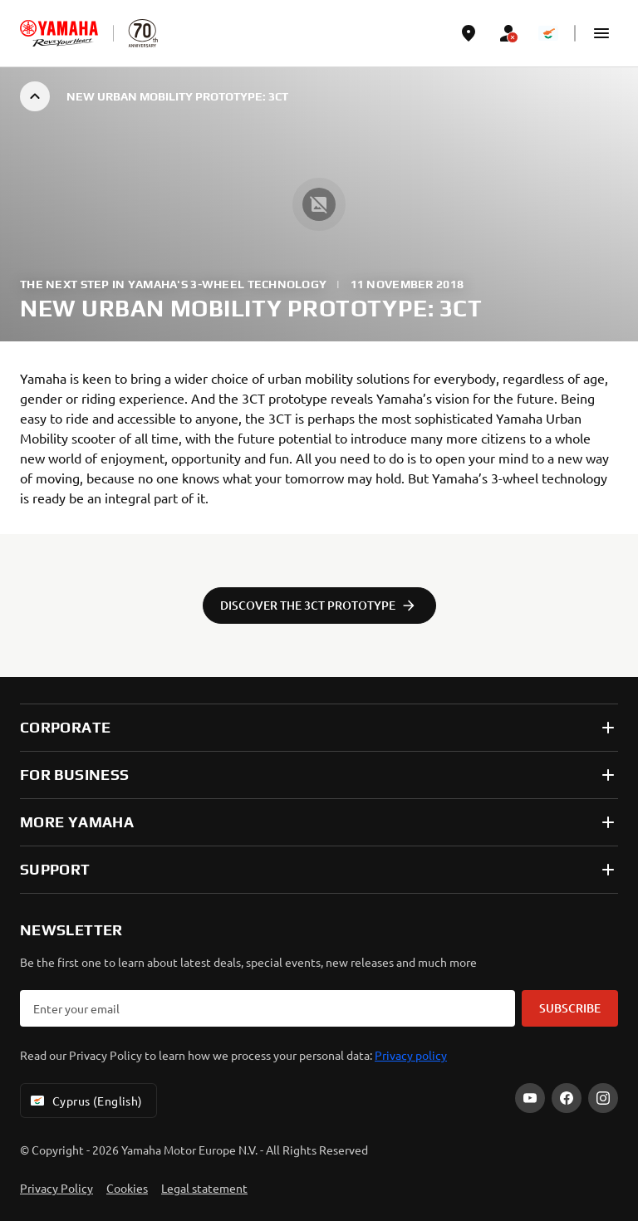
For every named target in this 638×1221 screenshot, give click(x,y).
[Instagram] (603, 1098)
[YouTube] (530, 1098)
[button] (601, 33)
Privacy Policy (56, 1187)
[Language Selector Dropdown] (548, 33)
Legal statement (204, 1187)
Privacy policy (411, 1054)
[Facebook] (567, 1098)
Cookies (127, 1187)
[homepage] (59, 33)
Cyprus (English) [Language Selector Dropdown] (85, 1101)
